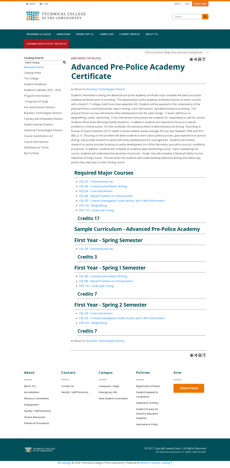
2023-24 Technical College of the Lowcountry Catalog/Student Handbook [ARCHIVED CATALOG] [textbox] (176, 52)
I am (46, 3)
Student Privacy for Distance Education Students (147, 413)
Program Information (37, 95)
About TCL (152, 34)
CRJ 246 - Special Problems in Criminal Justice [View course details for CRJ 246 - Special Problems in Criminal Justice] (106, 196)
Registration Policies (148, 386)
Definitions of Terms (36, 147)
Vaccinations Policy (147, 424)
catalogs (66, 462)
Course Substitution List (38, 136)
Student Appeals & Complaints (147, 394)
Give (187, 3)
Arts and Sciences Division (39, 107)
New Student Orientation (113, 398)
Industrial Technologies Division (43, 130)
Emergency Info (108, 392)
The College (31, 78)
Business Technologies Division (43, 113)
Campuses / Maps (109, 386)
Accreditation (31, 392)
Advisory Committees (36, 398)
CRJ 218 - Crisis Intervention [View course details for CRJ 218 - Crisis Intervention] (95, 191)
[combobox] (176, 52)
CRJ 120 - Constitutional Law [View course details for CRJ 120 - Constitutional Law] (96, 181)
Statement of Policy (147, 402)
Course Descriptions (36, 141)
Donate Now (189, 388)
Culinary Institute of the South (46, 43)
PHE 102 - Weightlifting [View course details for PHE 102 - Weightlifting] (93, 205)
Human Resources (34, 417)
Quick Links (200, 3)
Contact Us (67, 386)
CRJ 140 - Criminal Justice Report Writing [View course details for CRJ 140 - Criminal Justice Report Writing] (103, 186)
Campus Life (107, 34)
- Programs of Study (36, 101)
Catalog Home (32, 72)
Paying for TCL (85, 34)
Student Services (129, 34)
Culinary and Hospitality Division (43, 118)
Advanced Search (34, 67)
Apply (177, 3)
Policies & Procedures (36, 423)
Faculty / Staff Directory (37, 410)
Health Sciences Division (38, 124)
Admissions (63, 34)
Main (32, 3)
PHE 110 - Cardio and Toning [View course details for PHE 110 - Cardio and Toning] (96, 210)
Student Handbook (35, 84)
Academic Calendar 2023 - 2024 (42, 90)
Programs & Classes (39, 34)
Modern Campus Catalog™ (156, 462)
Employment (31, 404)
